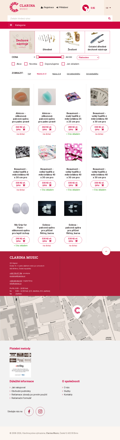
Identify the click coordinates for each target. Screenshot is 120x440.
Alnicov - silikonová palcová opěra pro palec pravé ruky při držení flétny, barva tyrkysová (47, 121)
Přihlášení (63, 7)
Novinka (33, 64)
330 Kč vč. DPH (99, 128)
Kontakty (68, 394)
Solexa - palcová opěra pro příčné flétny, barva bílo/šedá (47, 230)
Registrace (49, 7)
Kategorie (20, 25)
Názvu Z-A (56, 74)
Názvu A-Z (41, 74)
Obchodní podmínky (21, 391)
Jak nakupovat (18, 387)
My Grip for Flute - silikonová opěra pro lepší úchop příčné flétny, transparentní (21, 231)
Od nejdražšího (92, 74)
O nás (67, 387)
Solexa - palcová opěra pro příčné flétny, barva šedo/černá (73, 230)
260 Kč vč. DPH (21, 128)
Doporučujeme (52, 64)
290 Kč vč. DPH (21, 240)
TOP (29, 74)
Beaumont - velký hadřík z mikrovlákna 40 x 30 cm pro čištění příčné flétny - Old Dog (20, 176)
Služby (67, 391)
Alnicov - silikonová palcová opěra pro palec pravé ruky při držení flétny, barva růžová (20, 121)
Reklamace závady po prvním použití (29, 394)
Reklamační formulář (21, 398)
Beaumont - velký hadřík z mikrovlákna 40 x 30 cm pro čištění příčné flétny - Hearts (99, 120)
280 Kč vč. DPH (73, 128)
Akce (19, 64)
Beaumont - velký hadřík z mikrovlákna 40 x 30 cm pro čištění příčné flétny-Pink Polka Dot (73, 177)
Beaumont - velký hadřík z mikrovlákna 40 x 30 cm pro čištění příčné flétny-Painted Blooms (47, 177)
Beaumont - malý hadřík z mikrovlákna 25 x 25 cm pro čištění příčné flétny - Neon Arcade (73, 121)
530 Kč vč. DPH (47, 240)
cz (107, 7)
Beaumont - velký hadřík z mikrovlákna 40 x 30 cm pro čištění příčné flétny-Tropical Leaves (99, 177)
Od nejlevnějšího (73, 74)
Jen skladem (73, 64)
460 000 (69, 57)
